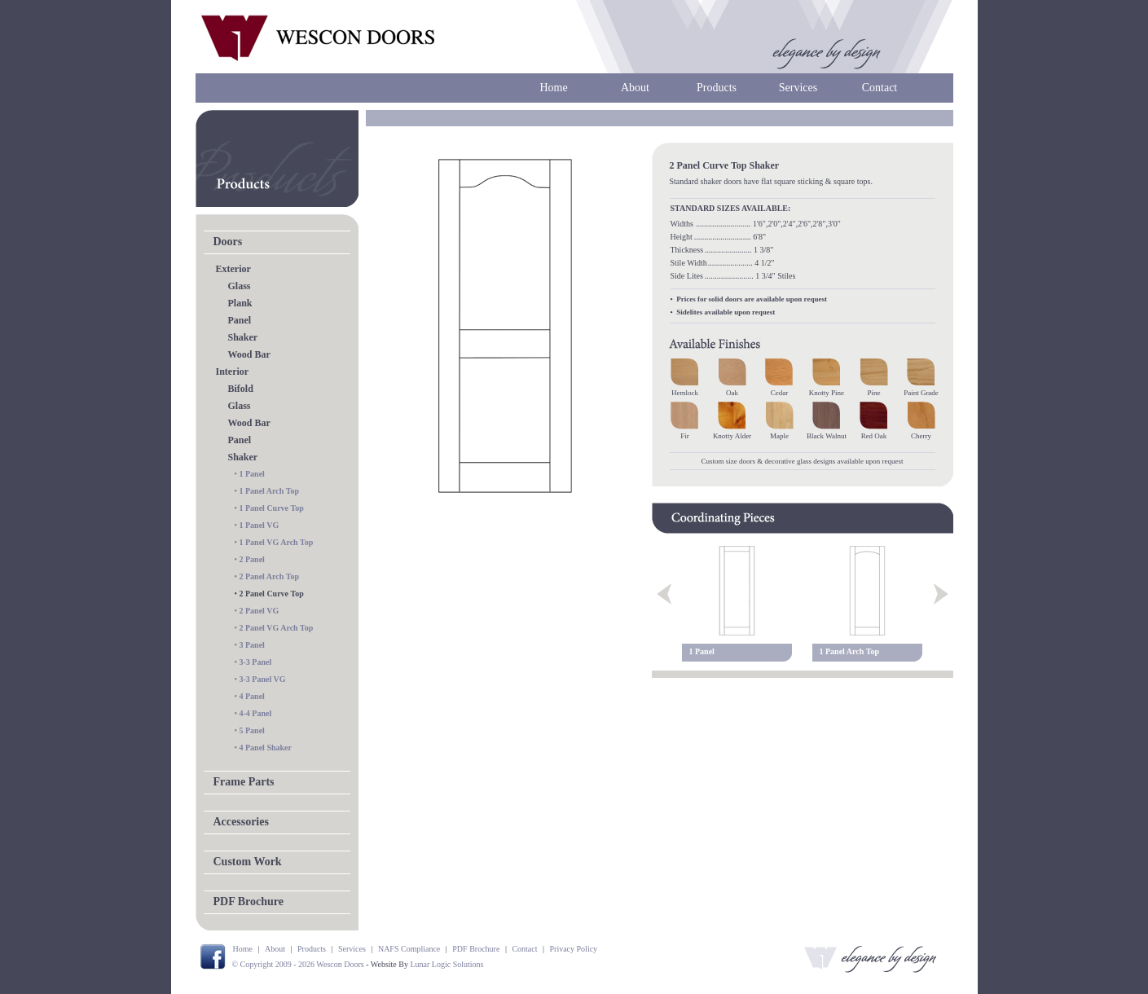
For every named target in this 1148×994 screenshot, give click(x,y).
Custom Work (247, 861)
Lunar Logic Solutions (446, 964)
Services (798, 87)
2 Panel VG (259, 610)
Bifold (240, 388)
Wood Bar (249, 354)
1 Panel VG (259, 525)
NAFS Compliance (409, 948)
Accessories (241, 822)
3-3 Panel (256, 662)
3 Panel (252, 644)
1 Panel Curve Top (272, 508)
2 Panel (252, 559)
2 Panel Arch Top (269, 576)
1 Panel (252, 473)
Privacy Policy (574, 948)
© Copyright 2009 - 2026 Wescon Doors (298, 964)
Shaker (243, 337)
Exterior (233, 269)
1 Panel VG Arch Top (277, 542)
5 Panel (252, 730)
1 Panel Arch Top (269, 490)
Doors (228, 241)
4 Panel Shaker (266, 747)
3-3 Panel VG (263, 679)
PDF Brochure (248, 901)
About (635, 87)
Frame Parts (244, 782)
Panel (240, 320)
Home (553, 87)
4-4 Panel (256, 713)
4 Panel (252, 696)
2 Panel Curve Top (272, 593)
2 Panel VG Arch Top (277, 627)
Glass (239, 286)
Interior (232, 371)
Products (717, 87)
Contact (880, 87)
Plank (240, 303)
